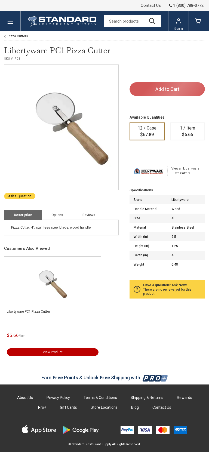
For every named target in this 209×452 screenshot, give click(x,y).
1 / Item (188, 131)
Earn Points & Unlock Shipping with (104, 377)
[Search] (132, 21)
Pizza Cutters (18, 36)
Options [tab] (57, 215)
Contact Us (151, 5)
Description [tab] (23, 215)
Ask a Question (19, 196)
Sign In (178, 24)
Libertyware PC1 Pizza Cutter (28, 311)
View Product (53, 352)
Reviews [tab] (88, 215)
